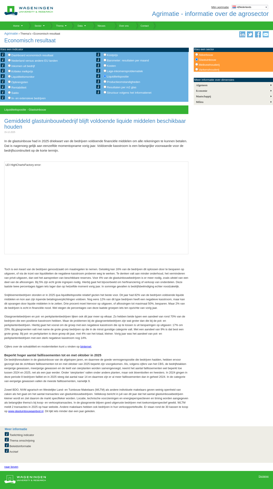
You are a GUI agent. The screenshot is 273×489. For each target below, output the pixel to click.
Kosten (111, 65)
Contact (142, 25)
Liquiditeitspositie (118, 76)
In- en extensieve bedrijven (28, 98)
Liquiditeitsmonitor (22, 76)
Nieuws (98, 25)
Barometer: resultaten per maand (128, 60)
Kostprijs (112, 55)
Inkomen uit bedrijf (23, 66)
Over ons (121, 25)
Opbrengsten (19, 82)
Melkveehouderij (209, 64)
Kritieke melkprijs (22, 71)
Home (15, 25)
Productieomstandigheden (123, 82)
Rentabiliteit (18, 87)
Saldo (15, 92)
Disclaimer (264, 476)
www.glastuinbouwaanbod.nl (25, 411)
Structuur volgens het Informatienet (129, 92)
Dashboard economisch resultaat (32, 55)
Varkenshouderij (209, 69)
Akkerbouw (206, 54)
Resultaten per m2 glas (121, 87)
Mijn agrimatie (220, 7)
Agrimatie (11, 33)
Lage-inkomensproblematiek (125, 71)
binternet (85, 346)
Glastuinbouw (207, 59)
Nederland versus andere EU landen (34, 60)
